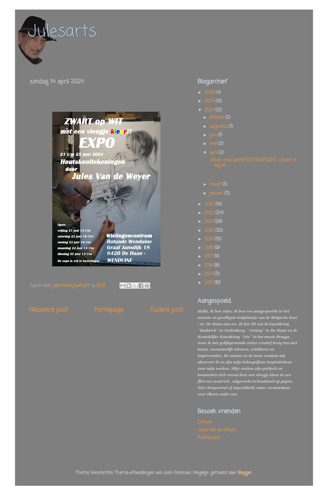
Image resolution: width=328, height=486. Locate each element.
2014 (209, 274)
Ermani (205, 422)
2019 (209, 239)
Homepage (108, 309)
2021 (209, 221)
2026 (210, 92)
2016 (209, 265)
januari (217, 193)
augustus (219, 126)
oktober (217, 117)
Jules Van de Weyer (217, 430)
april (214, 153)
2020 (209, 230)
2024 (210, 110)
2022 (210, 213)
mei (213, 144)
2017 (209, 256)
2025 (210, 101)
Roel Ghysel (209, 437)
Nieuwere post (48, 309)
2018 (209, 248)
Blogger (245, 473)
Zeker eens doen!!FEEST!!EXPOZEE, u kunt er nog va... (253, 163)
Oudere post (166, 309)
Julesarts (62, 32)
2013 (209, 282)
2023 (210, 204)
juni (213, 135)
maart (216, 184)
